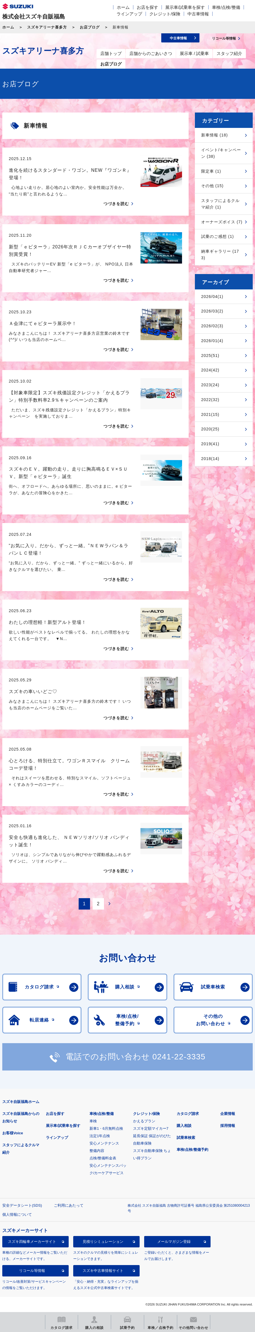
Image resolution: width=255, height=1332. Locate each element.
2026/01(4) (212, 340)
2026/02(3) (212, 326)
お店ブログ (90, 27)
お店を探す (147, 7)
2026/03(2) (212, 311)
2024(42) (210, 370)
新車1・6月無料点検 (106, 1128)
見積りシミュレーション (103, 1241)
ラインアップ (129, 14)
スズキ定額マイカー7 (150, 1128)
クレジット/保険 (164, 14)
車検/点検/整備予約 (192, 1149)
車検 (93, 1121)
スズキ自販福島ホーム (20, 1102)
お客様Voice (12, 1133)
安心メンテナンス (104, 1143)
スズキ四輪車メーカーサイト (32, 1241)
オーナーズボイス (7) (221, 222)
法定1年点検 (99, 1136)
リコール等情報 (32, 1270)
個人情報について (17, 1214)
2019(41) (210, 444)
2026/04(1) (212, 296)
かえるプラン (144, 1121)
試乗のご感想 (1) (217, 236)
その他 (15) (212, 185)
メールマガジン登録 (174, 1241)
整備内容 (96, 1151)
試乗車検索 (186, 1137)
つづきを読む (116, 203)
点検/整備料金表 (103, 1158)
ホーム (123, 7)
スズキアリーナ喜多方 (47, 27)
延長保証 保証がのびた (152, 1136)
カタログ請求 (188, 1114)
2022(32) (210, 399)
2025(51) (210, 355)
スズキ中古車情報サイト (103, 1270)
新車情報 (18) (214, 135)
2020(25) (210, 429)
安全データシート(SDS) (22, 1205)
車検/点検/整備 (226, 7)
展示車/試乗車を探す (185, 7)
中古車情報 (198, 14)
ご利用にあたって (68, 1205)
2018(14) (210, 458)
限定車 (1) (211, 171)
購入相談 (184, 1125)
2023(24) (210, 385)
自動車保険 (142, 1143)
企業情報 (227, 1114)
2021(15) (210, 414)
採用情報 (227, 1125)
